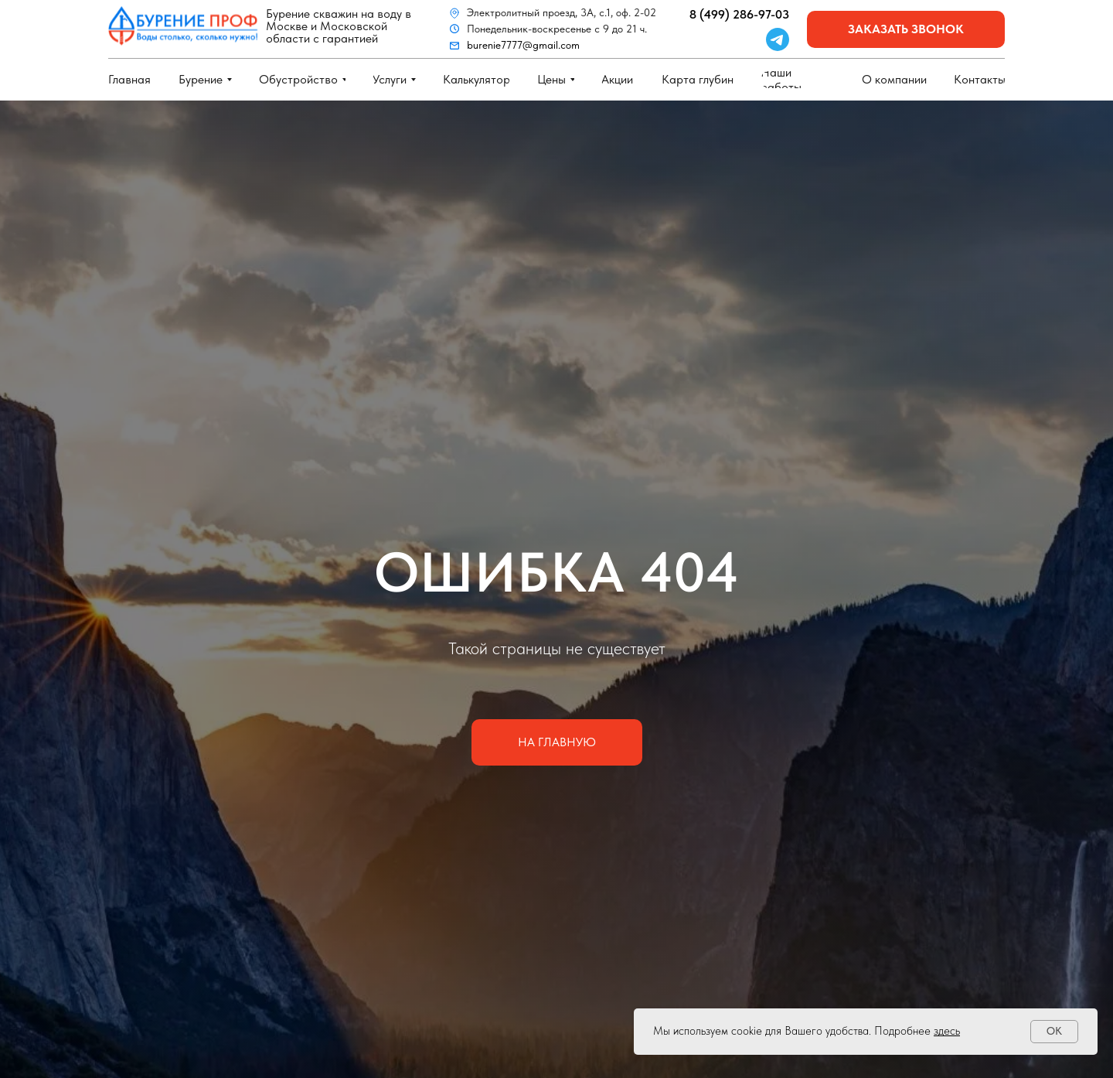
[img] (183, 26)
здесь (947, 1031)
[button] (906, 29)
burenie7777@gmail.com (523, 45)
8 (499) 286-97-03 (739, 14)
